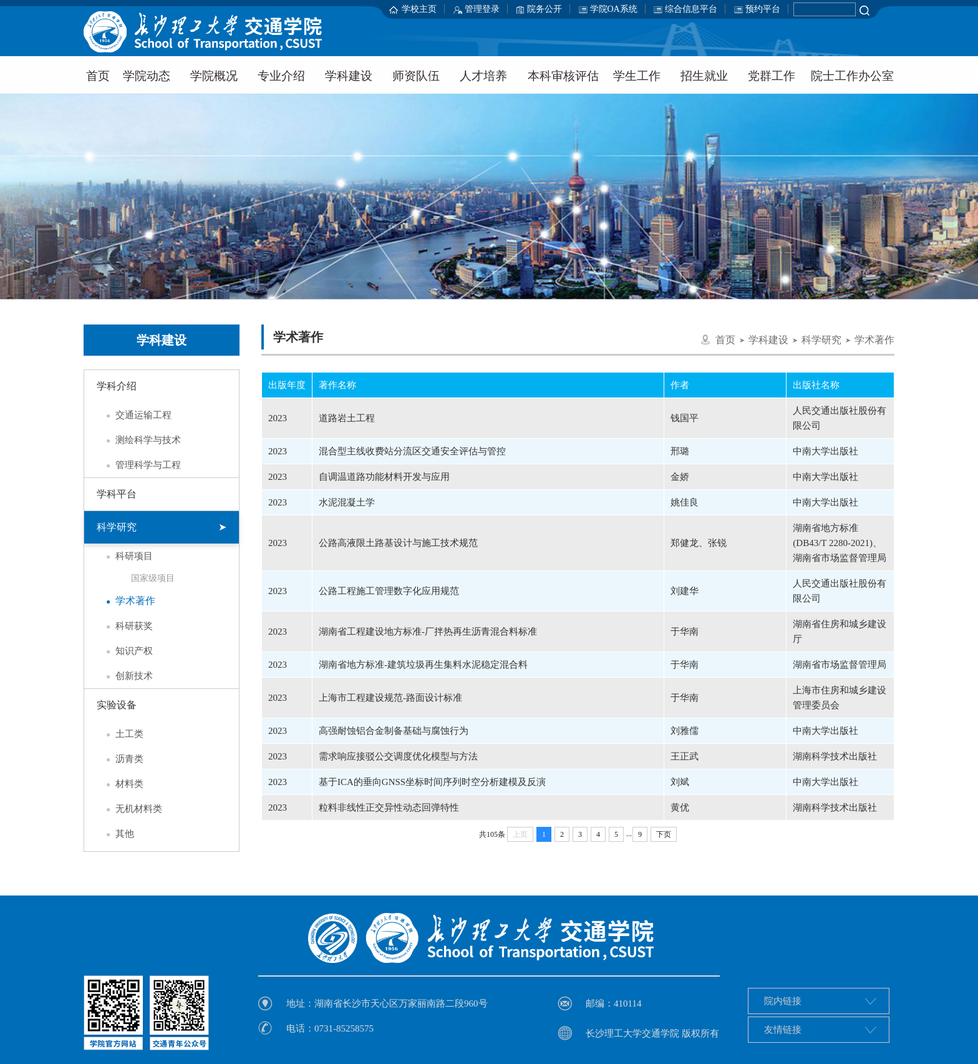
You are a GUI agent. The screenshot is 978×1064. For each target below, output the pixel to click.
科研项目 (125, 556)
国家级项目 (153, 578)
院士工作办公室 (852, 75)
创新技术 (125, 676)
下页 (663, 834)
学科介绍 (117, 386)
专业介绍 (281, 75)
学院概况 (214, 75)
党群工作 (771, 75)
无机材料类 (129, 809)
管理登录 (482, 9)
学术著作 (126, 601)
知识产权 (125, 651)
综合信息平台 (691, 9)
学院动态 (146, 75)
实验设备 (117, 705)
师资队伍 (416, 75)
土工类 (120, 734)
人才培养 (483, 75)
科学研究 (161, 527)
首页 (98, 75)
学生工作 (637, 75)
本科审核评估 (563, 75)
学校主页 (419, 9)
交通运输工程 (134, 415)
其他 (115, 834)
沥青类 (120, 759)
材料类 (120, 784)
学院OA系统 (613, 9)
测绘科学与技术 (139, 440)
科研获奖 (125, 626)
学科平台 (117, 494)
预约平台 (762, 9)
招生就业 (704, 75)
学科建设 (348, 75)
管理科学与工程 (139, 465)
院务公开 (544, 9)
